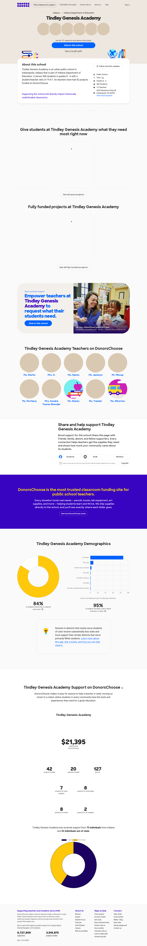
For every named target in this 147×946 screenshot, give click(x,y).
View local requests (104, 95)
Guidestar (36, 928)
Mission (78, 914)
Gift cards (97, 920)
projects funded (59, 934)
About (37, 110)
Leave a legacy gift (101, 934)
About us (98, 5)
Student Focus (80, 920)
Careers (78, 928)
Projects (63, 110)
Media (116, 920)
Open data (117, 922)
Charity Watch (56, 925)
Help (107, 5)
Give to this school (73, 45)
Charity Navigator (23, 928)
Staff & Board (80, 925)
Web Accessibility (81, 931)
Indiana (56, 13)
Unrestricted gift (100, 937)
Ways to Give (100, 911)
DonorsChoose (23, 5)
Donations (108, 110)
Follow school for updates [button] (108, 66)
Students (92, 110)
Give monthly (99, 928)
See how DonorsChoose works (73, 514)
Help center (118, 914)
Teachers (77, 110)
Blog (121, 920)
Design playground (120, 925)
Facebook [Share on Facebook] (66, 457)
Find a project (99, 914)
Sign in (127, 5)
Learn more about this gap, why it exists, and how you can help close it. (77, 642)
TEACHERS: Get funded (67, 5)
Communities (118, 917)
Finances (78, 922)
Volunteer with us (100, 931)
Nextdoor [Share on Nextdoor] (116, 457)
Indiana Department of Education (79, 13)
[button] (94, 463)
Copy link (124, 463)
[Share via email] (94, 456)
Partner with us (85, 5)
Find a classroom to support (44, 5)
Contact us (117, 928)
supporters (30, 934)
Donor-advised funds (101, 922)
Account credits (100, 917)
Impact (49, 110)
